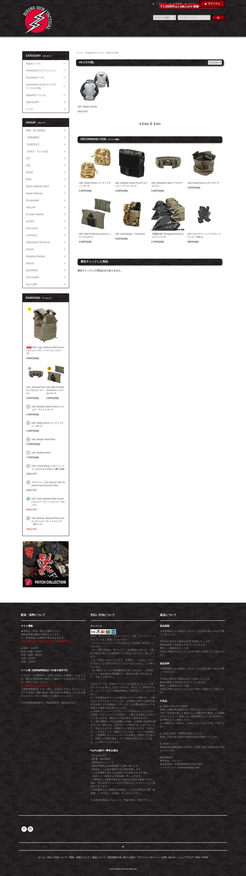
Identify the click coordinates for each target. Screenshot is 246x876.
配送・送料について (80, 857)
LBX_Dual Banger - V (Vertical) (130, 234)
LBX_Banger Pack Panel (43, 439)
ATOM (205, 857)
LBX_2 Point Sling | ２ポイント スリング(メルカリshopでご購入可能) (47, 467)
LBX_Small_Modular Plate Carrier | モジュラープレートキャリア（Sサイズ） (48, 502)
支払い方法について (57, 857)
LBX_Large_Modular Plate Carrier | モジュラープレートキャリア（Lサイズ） (45, 350)
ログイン (192, 3)
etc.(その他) (113, 53)
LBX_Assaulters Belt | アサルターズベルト (167, 184)
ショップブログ (185, 857)
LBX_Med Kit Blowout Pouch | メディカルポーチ (95, 235)
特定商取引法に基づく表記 (121, 857)
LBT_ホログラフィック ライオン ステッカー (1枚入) (204, 235)
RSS (197, 857)
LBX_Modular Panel (41, 452)
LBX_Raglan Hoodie (87, 106)
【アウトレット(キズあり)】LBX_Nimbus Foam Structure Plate (48, 484)
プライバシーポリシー (148, 857)
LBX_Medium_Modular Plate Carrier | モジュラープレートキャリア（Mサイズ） (47, 521)
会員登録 (177, 3)
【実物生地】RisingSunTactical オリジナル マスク (167, 235)
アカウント (161, 3)
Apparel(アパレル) (95, 53)
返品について (98, 857)
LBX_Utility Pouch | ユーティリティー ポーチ (95, 184)
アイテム (211, 3)
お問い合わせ (168, 857)
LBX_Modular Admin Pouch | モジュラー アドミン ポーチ (131, 184)
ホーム (80, 53)
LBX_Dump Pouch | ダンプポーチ (204, 183)
